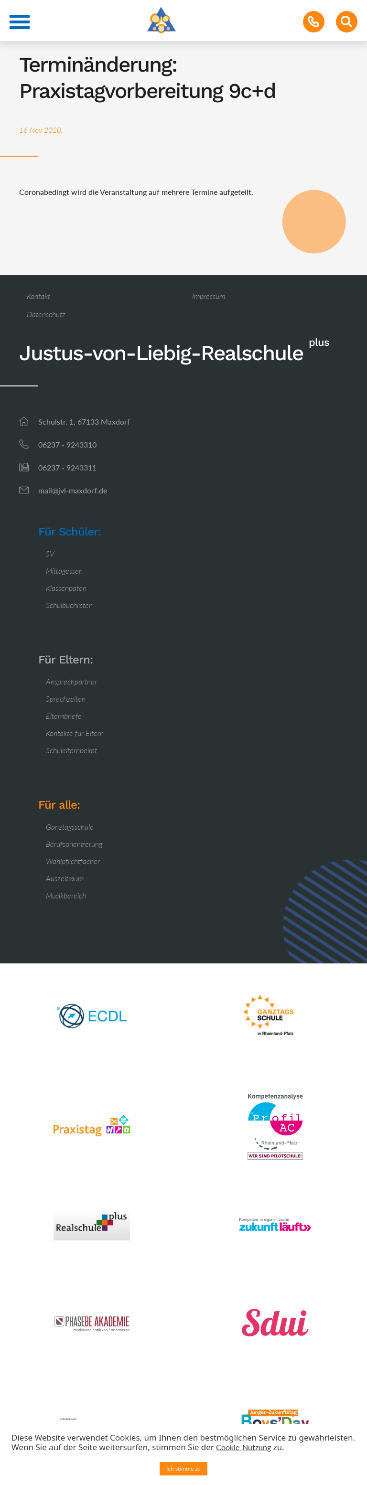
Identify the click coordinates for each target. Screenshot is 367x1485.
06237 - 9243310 (67, 444)
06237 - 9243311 (67, 467)
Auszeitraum (65, 878)
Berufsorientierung (74, 843)
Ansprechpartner (71, 681)
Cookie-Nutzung (243, 1447)
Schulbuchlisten (69, 604)
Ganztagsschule (70, 826)
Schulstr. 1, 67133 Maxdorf (84, 421)
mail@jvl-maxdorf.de (72, 490)
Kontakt (38, 295)
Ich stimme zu (183, 1468)
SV (50, 553)
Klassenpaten (66, 587)
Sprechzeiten (66, 698)
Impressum (208, 295)
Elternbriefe (64, 715)
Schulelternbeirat (71, 750)
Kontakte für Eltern (75, 732)
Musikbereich (66, 895)
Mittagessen (64, 570)
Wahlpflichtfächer (73, 860)
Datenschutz (46, 314)
